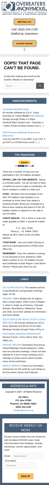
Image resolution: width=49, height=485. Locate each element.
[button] (24, 49)
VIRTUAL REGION (12, 345)
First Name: (10, 461)
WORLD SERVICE (12, 366)
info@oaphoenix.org (23, 410)
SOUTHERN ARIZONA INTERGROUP (22, 334)
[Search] (40, 86)
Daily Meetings (36, 116)
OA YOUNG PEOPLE (13, 287)
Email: (7, 456)
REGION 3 (8, 298)
